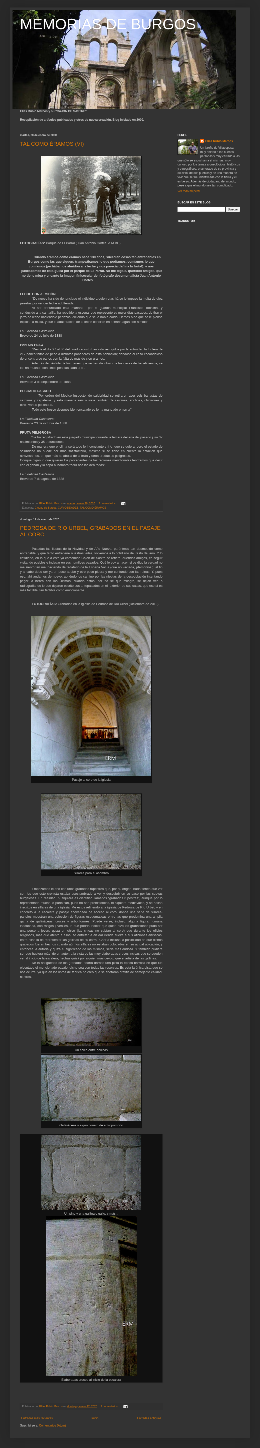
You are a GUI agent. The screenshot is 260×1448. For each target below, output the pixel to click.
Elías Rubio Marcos (219, 141)
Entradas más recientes (37, 1418)
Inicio (95, 1418)
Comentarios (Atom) (52, 1425)
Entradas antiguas (149, 1418)
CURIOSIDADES (68, 507)
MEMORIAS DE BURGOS (108, 24)
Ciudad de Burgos (45, 507)
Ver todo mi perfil (189, 191)
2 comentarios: (107, 503)
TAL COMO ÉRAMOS (93, 507)
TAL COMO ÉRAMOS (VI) (52, 144)
